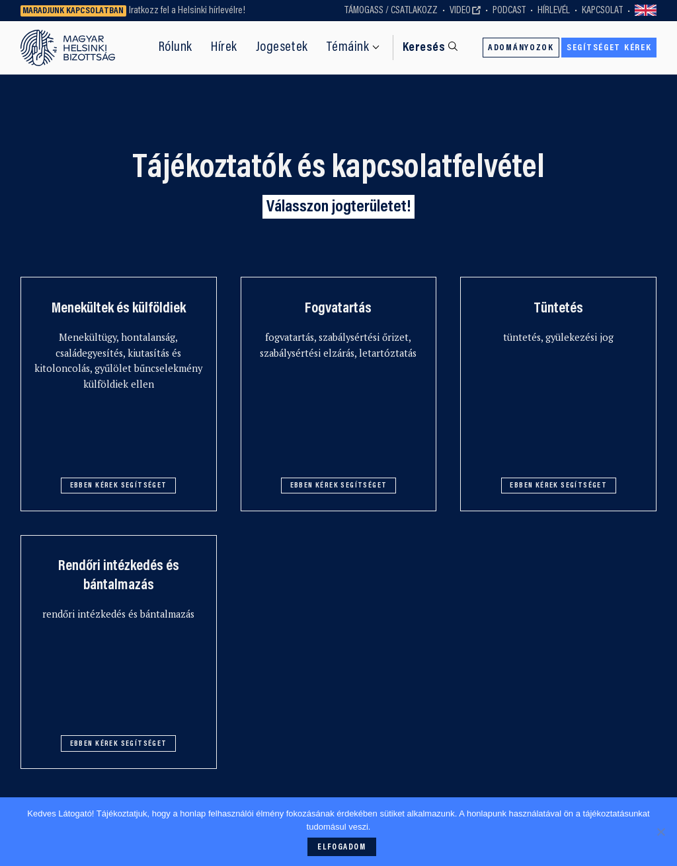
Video (460, 10)
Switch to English (646, 11)
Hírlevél (554, 10)
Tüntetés (558, 308)
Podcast (509, 10)
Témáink (348, 47)
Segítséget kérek (609, 48)
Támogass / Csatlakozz (391, 10)
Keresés (424, 48)
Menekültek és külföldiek (119, 308)
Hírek (224, 47)
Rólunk (175, 47)
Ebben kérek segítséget (118, 485)
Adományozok (521, 48)
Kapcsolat (602, 10)
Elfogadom (341, 847)
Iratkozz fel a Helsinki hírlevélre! (187, 10)
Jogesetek (282, 47)
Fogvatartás (338, 308)
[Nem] (660, 831)
